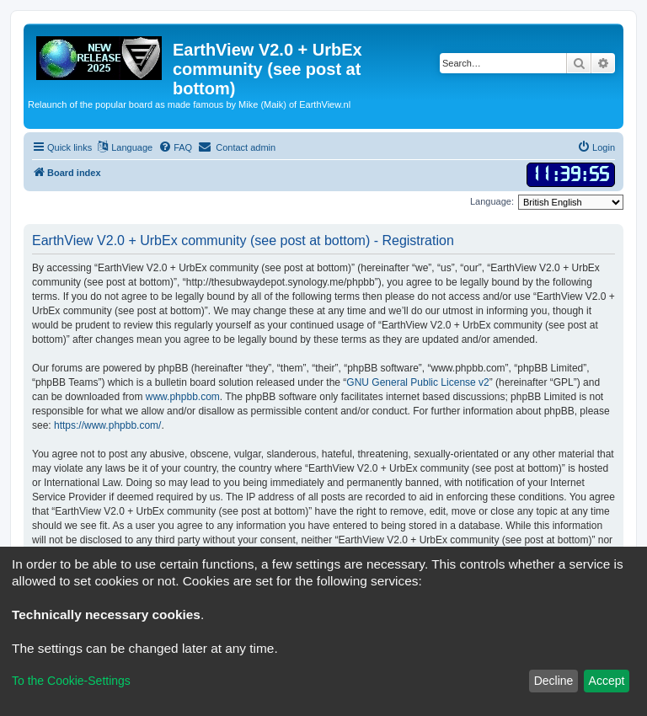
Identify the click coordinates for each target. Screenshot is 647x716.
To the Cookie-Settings (71, 680)
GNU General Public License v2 (417, 382)
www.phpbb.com (183, 397)
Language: (492, 201)
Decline (554, 680)
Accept (607, 680)
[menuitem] (175, 147)
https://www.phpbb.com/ (107, 425)
